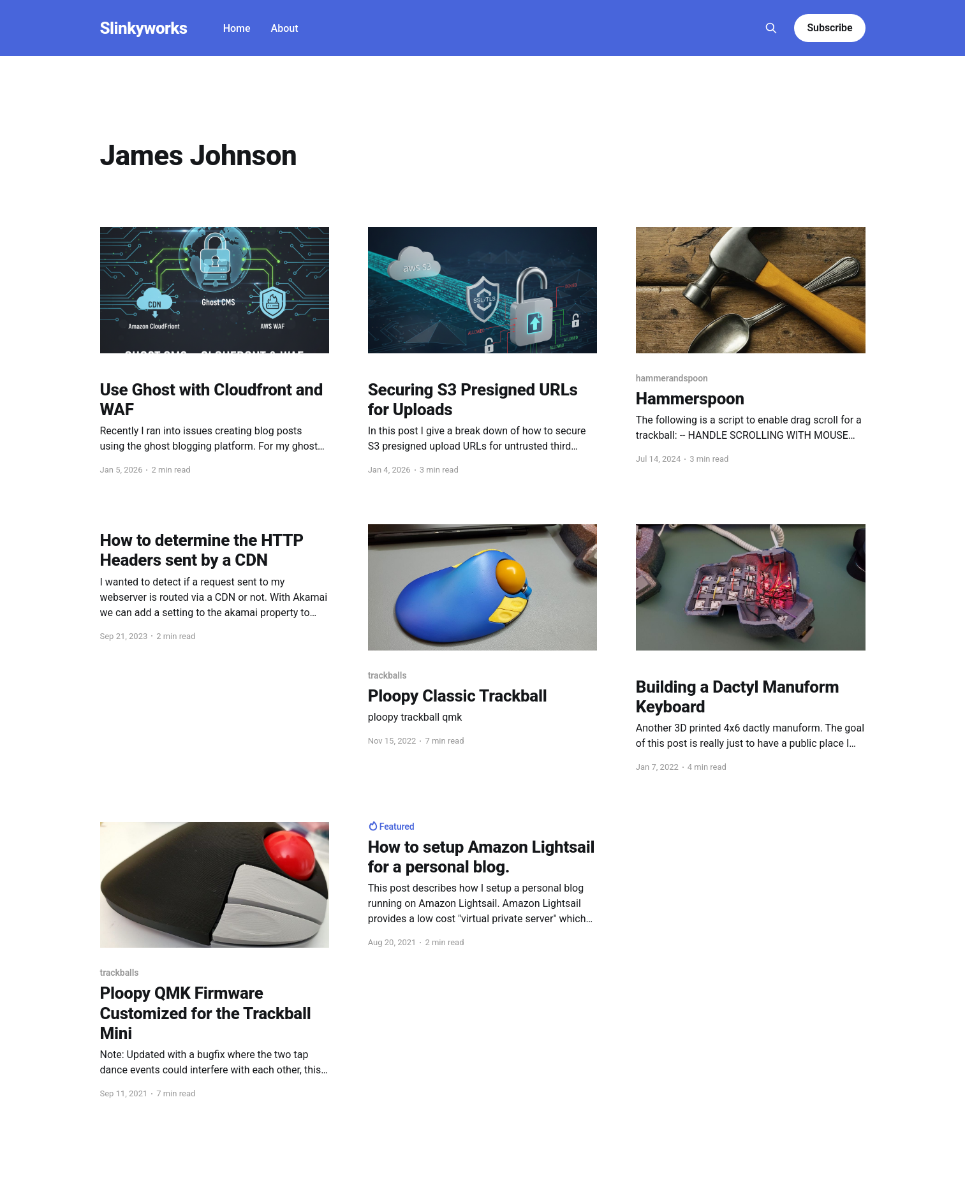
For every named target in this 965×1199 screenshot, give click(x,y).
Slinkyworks (144, 28)
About (284, 28)
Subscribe (829, 28)
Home (237, 28)
